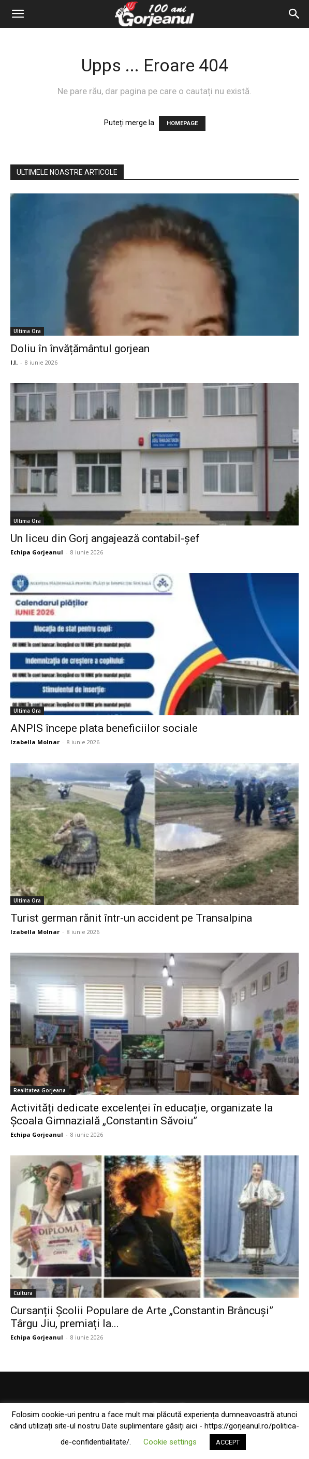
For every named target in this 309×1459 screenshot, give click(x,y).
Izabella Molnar (35, 742)
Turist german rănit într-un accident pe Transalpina (131, 918)
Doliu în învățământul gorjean (80, 348)
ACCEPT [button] (228, 1442)
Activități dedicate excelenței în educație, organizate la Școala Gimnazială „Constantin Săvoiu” (141, 1114)
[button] (17, 14)
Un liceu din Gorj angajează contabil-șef (105, 538)
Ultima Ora (27, 331)
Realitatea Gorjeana (39, 1090)
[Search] (294, 14)
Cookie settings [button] (170, 1442)
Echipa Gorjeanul (36, 552)
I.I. (14, 362)
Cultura (23, 1293)
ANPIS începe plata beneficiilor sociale (104, 728)
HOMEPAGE (182, 123)
